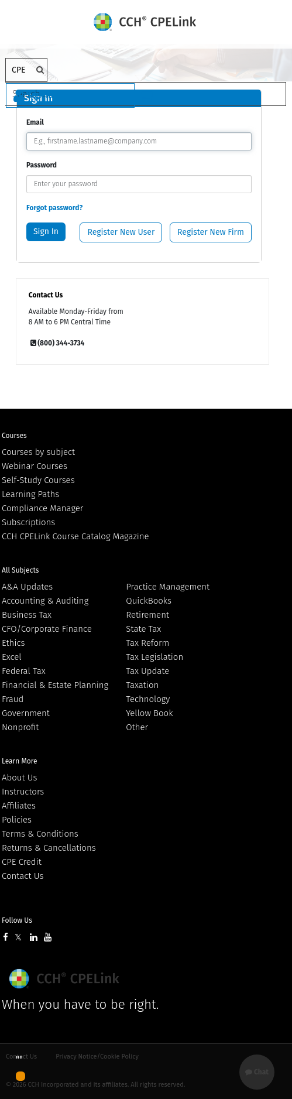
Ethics (13, 643)
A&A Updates (27, 586)
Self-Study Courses (38, 480)
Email (35, 122)
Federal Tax (24, 671)
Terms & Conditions (40, 833)
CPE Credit (22, 862)
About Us (19, 777)
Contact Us (22, 876)
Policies (17, 819)
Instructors (23, 791)
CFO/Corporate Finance (47, 629)
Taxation (142, 685)
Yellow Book (149, 713)
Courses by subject (38, 452)
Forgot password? (54, 208)
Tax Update (147, 671)
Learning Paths (30, 494)
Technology (148, 699)
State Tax (143, 629)
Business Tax (26, 615)
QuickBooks (148, 600)
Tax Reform (147, 643)
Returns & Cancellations (49, 848)
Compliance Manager (42, 508)
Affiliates (19, 805)
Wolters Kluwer (66, 978)
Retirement (147, 615)
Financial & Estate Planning (55, 685)
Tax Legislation (154, 657)
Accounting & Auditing (45, 600)
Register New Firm (210, 232)
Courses (14, 436)
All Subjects (20, 570)
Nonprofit (20, 727)
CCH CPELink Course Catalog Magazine (75, 536)
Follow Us (17, 920)
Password (41, 165)
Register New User (120, 232)
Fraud (12, 699)
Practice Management (167, 586)
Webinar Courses (34, 466)
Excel (12, 657)
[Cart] (145, 95)
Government (26, 713)
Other (137, 727)
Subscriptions (28, 522)
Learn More (19, 761)
